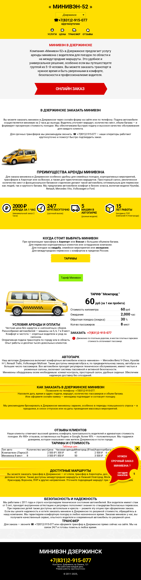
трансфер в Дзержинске (86, 524)
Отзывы (88, 34)
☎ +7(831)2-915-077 (70, 20)
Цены (62, 34)
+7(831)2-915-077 (99, 332)
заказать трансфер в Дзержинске (41, 474)
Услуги (52, 34)
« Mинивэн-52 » (70, 6)
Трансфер (74, 34)
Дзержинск (69, 14)
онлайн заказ (70, 88)
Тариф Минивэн (71, 277)
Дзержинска (87, 439)
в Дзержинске (80, 511)
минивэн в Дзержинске (42, 119)
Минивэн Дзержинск (70, 551)
